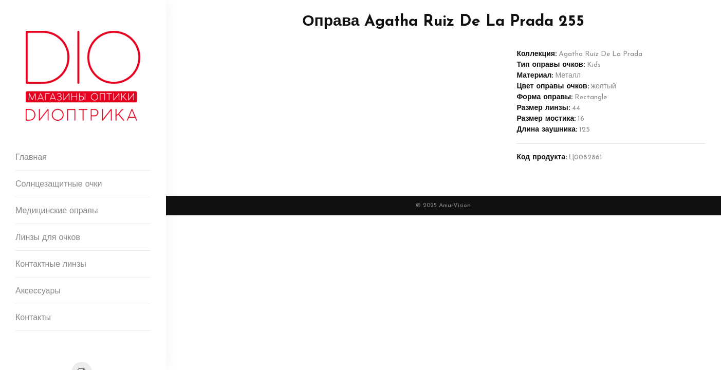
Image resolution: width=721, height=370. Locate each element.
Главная (31, 158)
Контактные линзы (50, 265)
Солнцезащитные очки (58, 184)
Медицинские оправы (56, 211)
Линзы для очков (47, 238)
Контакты (33, 318)
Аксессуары (38, 291)
